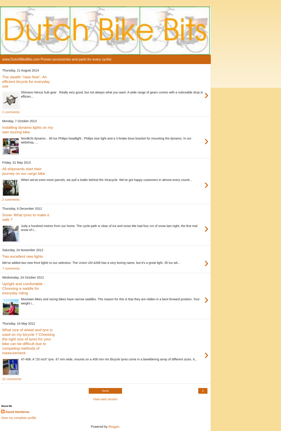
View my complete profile (18, 418)
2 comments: (11, 112)
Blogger (113, 426)
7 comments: (11, 268)
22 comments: (12, 379)
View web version (105, 399)
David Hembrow (17, 412)
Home (105, 390)
